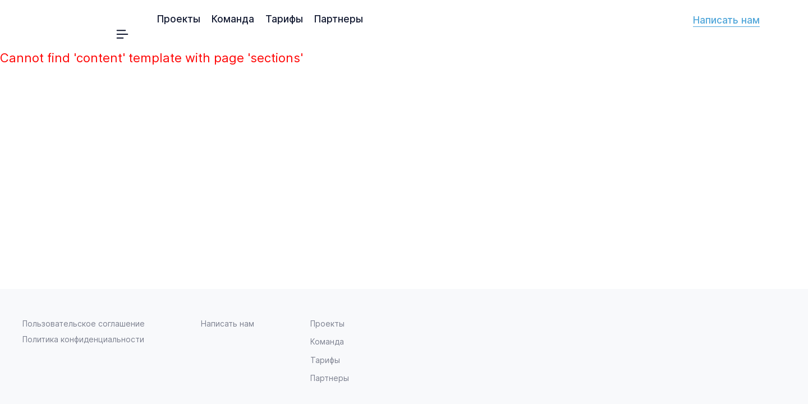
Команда (233, 19)
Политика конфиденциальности (83, 339)
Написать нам (726, 20)
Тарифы (284, 19)
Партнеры (338, 19)
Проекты (178, 19)
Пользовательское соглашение (83, 323)
